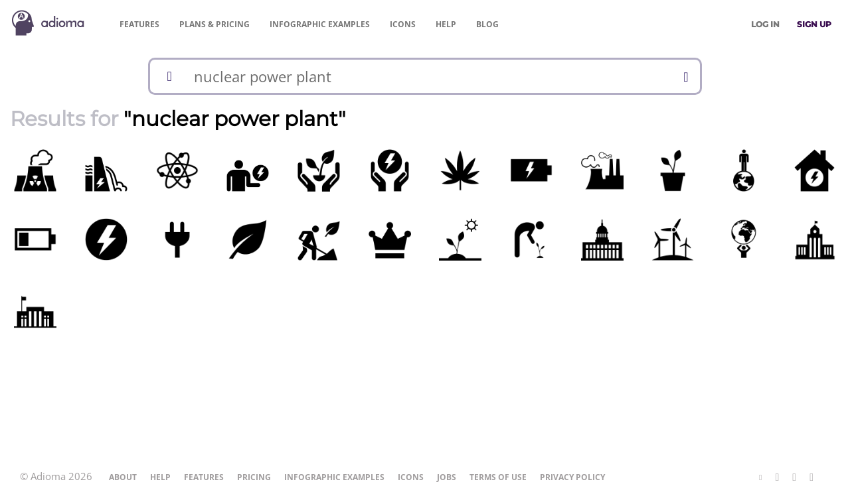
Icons (403, 24)
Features (139, 24)
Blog (487, 24)
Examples (320, 24)
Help (446, 24)
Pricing (214, 24)
